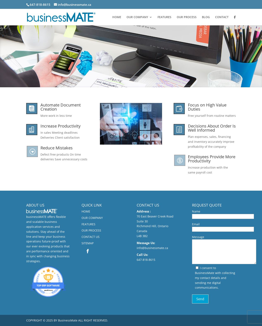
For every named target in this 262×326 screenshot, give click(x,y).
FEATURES (164, 17)
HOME (116, 17)
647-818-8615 (146, 260)
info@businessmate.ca (152, 248)
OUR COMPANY (137, 17)
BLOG (206, 17)
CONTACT (222, 17)
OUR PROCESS (187, 17)
